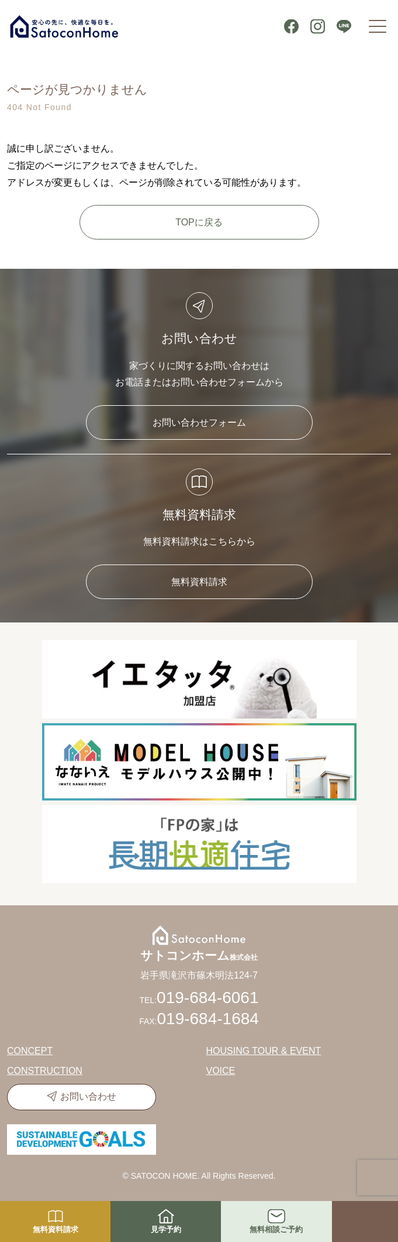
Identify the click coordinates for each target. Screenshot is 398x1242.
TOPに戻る (199, 222)
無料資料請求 (199, 582)
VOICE (221, 1071)
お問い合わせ (88, 1096)
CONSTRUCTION (44, 1071)
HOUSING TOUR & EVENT (263, 1051)
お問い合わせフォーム (199, 422)
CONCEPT (30, 1051)
